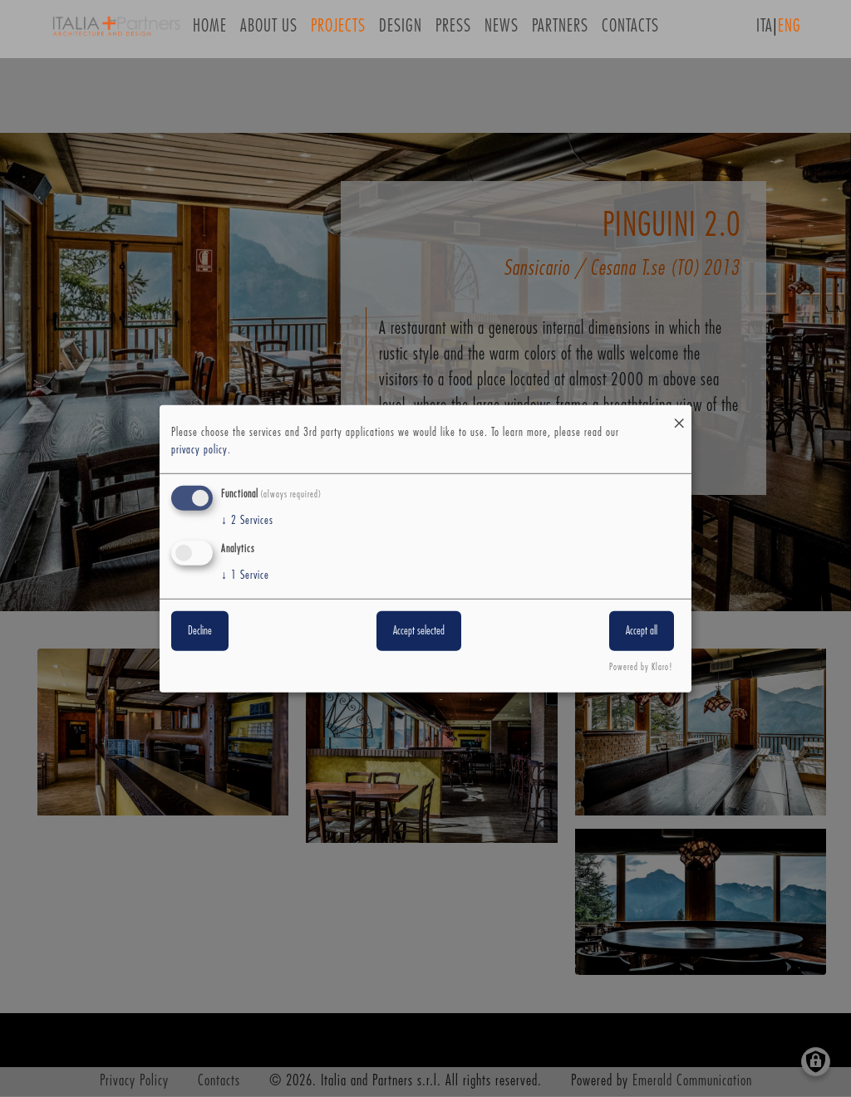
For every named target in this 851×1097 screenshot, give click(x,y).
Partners (560, 32)
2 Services (247, 520)
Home (210, 32)
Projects (338, 32)
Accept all (641, 631)
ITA (764, 32)
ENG (789, 32)
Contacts (630, 32)
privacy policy (199, 450)
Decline (200, 631)
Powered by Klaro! (641, 667)
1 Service (245, 575)
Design (400, 32)
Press (453, 32)
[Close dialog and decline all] (679, 414)
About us (269, 32)
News (502, 32)
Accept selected (419, 631)
